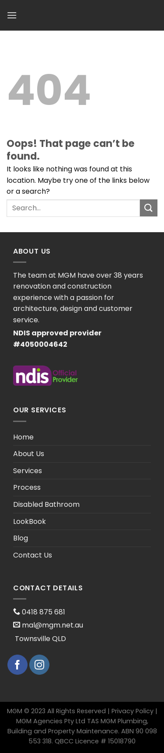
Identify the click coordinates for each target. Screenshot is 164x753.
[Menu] (12, 15)
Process (27, 487)
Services (27, 471)
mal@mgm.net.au (51, 625)
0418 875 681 (42, 612)
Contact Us (32, 555)
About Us (28, 454)
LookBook (29, 521)
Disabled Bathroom (46, 504)
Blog (20, 538)
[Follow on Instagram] (39, 665)
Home (23, 437)
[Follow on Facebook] (17, 665)
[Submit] (148, 207)
